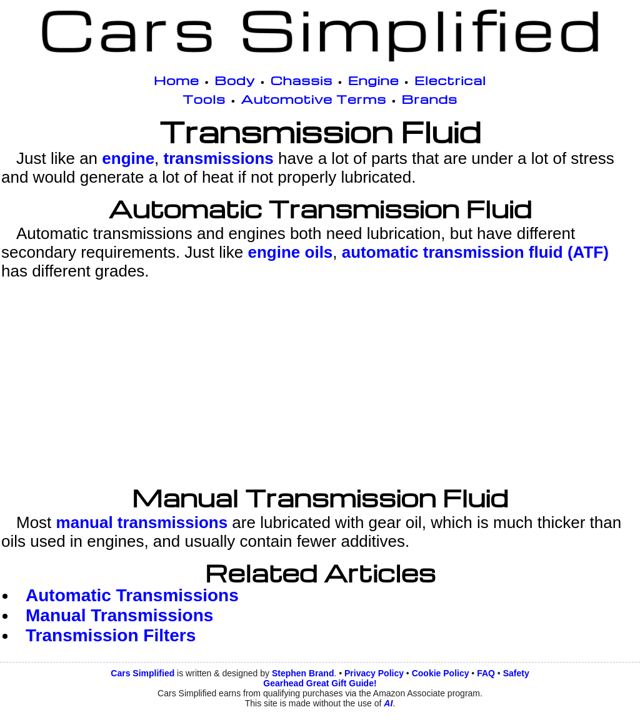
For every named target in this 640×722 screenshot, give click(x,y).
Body (234, 80)
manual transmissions (142, 522)
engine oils (290, 252)
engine (128, 158)
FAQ (486, 673)
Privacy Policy (374, 673)
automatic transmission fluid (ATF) (475, 252)
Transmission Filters (111, 635)
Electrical (450, 80)
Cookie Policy (440, 673)
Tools (204, 99)
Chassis (302, 80)
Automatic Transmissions (132, 595)
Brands (430, 99)
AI (388, 703)
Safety (516, 673)
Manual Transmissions (119, 615)
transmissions (219, 158)
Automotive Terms (314, 99)
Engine (373, 80)
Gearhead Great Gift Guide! (319, 683)
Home (176, 80)
